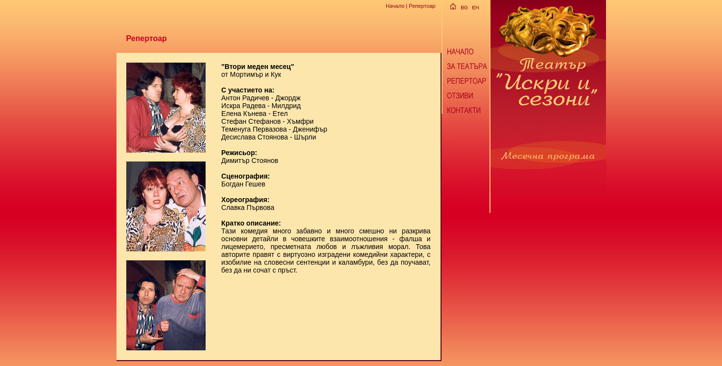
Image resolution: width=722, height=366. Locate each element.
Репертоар (422, 6)
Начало (395, 6)
